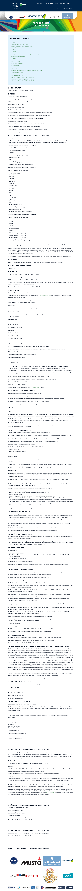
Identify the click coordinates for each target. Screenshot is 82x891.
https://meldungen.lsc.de (45, 295)
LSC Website (69, 8)
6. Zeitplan (13, 49)
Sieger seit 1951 (61, 8)
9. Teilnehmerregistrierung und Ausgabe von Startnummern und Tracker (26, 54)
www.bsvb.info (34, 565)
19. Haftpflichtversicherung (17, 72)
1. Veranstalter (14, 41)
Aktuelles (39, 3)
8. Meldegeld (14, 53)
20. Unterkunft (14, 73)
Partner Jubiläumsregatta (51, 3)
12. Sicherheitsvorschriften (17, 60)
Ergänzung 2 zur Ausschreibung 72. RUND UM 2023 (22, 79)
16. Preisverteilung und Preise (17, 67)
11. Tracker (13, 58)
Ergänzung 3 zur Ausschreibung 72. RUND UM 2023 (22, 80)
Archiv (68, 3)
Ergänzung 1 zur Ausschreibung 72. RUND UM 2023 (22, 77)
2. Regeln (13, 42)
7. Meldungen (14, 51)
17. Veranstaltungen (15, 68)
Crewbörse (62, 3)
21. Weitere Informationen (17, 75)
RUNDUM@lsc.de (50, 792)
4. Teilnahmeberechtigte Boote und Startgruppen (21, 46)
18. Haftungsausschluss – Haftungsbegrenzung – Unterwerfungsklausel (26, 70)
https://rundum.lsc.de (34, 387)
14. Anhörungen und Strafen (17, 63)
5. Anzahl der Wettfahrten (16, 47)
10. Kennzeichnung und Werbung (18, 56)
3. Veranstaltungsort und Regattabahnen (20, 44)
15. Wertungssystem (15, 65)
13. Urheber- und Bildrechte (17, 61)
